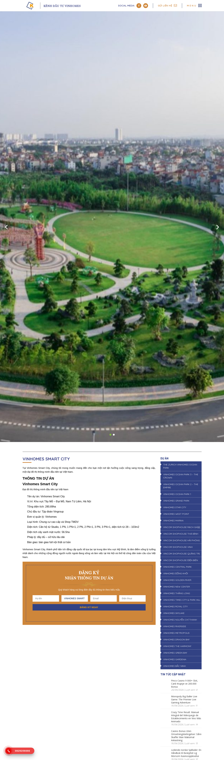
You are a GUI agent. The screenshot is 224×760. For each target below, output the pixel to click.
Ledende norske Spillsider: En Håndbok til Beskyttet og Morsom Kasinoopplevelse (186, 753)
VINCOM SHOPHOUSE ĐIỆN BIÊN (180, 560)
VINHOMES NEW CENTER (176, 586)
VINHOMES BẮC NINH (174, 666)
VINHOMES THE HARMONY (177, 646)
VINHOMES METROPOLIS (176, 632)
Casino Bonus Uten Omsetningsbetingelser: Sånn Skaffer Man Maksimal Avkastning (186, 736)
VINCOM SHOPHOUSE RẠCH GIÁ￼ (181, 527)
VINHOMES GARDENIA (174, 659)
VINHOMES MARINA (173, 520)
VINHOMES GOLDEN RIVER (177, 580)
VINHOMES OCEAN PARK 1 (177, 494)
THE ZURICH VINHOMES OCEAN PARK (180, 466)
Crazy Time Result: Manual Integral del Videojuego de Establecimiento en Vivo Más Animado (186, 717)
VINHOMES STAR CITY (174, 507)
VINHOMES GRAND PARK (176, 500)
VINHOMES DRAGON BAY (176, 639)
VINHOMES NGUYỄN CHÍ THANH (180, 619)
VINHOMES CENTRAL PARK (177, 566)
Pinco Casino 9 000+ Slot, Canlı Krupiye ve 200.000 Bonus (184, 683)
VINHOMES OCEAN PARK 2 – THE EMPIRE (180, 486)
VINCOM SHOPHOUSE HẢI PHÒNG (181, 540)
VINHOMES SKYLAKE (173, 613)
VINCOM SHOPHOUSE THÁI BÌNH (180, 533)
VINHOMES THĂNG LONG (176, 593)
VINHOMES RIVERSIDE (174, 626)
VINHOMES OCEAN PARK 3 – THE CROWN (180, 476)
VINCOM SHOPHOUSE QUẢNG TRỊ (181, 553)
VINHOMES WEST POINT (176, 513)
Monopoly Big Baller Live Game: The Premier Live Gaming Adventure (184, 699)
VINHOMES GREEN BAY (175, 652)
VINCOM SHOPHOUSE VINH (178, 547)
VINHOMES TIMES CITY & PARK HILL (181, 599)
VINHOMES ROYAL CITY (175, 606)
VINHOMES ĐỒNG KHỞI (175, 573)
